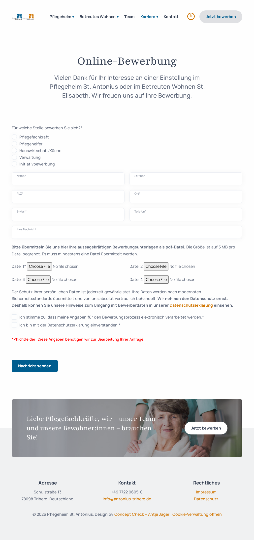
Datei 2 (136, 266)
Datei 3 (18, 279)
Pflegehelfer (30, 144)
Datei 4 (136, 279)
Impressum (206, 492)
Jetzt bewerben (221, 16)
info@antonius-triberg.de (127, 499)
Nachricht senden (34, 366)
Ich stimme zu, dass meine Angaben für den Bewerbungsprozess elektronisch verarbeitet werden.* (111, 317)
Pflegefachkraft (34, 137)
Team (129, 16)
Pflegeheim (62, 17)
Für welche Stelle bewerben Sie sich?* (47, 128)
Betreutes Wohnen (100, 17)
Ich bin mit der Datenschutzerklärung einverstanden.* (69, 325)
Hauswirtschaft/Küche (40, 150)
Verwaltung (30, 157)
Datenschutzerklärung (191, 305)
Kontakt (171, 16)
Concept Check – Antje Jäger (141, 514)
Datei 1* (19, 266)
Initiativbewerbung (37, 164)
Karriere (149, 17)
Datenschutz (206, 499)
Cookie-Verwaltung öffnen (197, 514)
